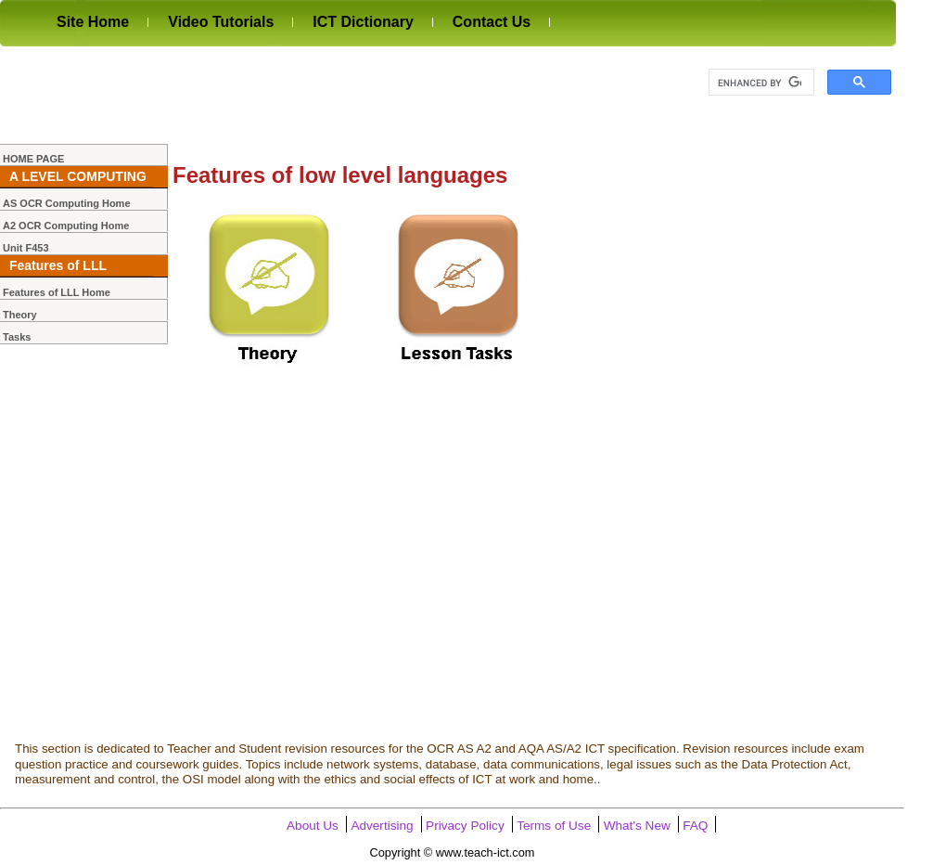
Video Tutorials (221, 22)
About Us (313, 826)
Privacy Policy (465, 826)
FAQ (695, 826)
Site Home (93, 22)
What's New (637, 826)
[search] (759, 82)
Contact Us (491, 22)
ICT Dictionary (363, 22)
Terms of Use (554, 826)
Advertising (382, 826)
